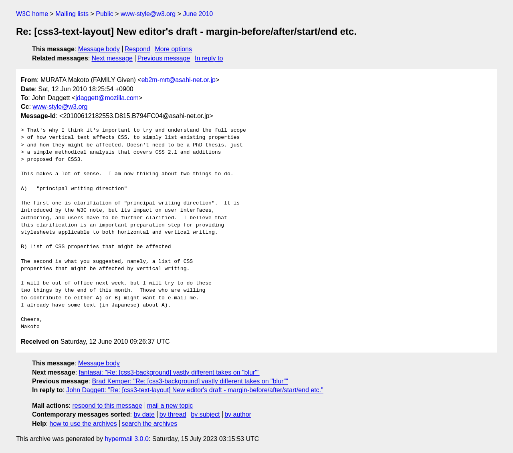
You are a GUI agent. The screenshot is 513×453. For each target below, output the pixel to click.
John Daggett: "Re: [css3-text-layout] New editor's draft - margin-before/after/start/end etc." (194, 390)
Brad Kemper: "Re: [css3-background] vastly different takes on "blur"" (190, 381)
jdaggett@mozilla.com (107, 97)
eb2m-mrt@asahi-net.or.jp (178, 79)
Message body (99, 49)
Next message (112, 58)
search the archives (150, 423)
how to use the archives (83, 423)
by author (237, 414)
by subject (205, 414)
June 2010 (198, 13)
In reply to (209, 58)
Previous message (163, 58)
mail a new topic (170, 405)
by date (143, 414)
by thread (173, 414)
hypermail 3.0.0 (126, 438)
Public (104, 13)
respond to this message (107, 405)
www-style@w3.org (148, 13)
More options (173, 49)
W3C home (32, 13)
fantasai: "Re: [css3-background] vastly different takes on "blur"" (169, 372)
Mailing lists (72, 13)
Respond (137, 49)
